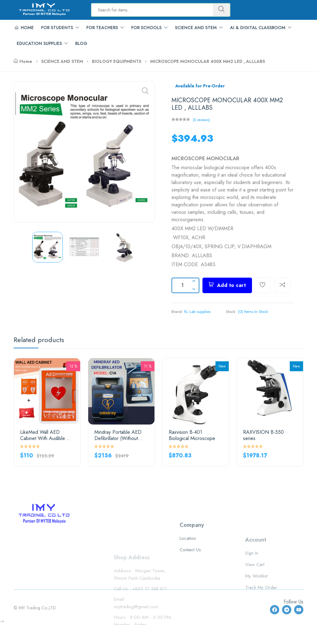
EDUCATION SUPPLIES (42, 43)
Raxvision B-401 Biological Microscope (192, 435)
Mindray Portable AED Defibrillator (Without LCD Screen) (117, 435)
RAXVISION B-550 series (263, 435)
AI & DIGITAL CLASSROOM (260, 27)
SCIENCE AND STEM (199, 27)
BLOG (81, 43)
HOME (24, 27)
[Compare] (282, 285)
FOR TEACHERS (105, 27)
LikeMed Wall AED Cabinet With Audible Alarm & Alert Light (42, 435)
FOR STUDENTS (60, 27)
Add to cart (227, 285)
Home (23, 61)
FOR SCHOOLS (149, 27)
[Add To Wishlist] (262, 285)
